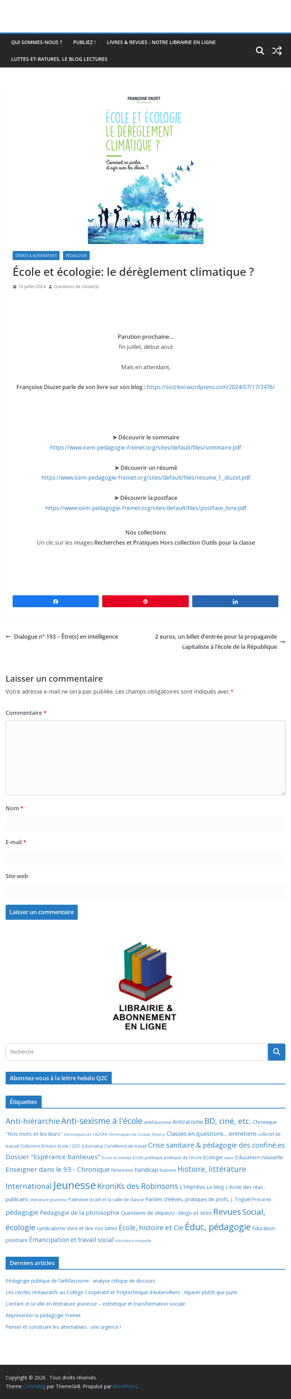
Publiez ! (84, 42)
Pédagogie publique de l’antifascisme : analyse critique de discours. (81, 1280)
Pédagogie (76, 255)
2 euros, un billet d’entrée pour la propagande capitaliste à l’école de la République (220, 642)
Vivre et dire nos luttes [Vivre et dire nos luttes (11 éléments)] (92, 1228)
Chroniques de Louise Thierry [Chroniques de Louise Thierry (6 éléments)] (137, 1134)
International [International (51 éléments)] (29, 1186)
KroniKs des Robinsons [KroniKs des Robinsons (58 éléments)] (137, 1186)
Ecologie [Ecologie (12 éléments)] (213, 1157)
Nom (14, 808)
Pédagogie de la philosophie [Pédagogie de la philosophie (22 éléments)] (79, 1212)
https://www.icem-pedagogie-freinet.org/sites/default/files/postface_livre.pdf (146, 508)
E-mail (16, 842)
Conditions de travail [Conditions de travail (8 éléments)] (125, 1146)
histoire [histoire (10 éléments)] (168, 1170)
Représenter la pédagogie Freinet (43, 1315)
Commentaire (26, 713)
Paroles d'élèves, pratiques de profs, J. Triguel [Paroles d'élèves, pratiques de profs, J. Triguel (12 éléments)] (198, 1199)
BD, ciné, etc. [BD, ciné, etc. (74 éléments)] (228, 1120)
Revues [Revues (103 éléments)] (227, 1211)
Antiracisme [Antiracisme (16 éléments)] (188, 1122)
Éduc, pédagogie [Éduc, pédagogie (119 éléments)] (218, 1227)
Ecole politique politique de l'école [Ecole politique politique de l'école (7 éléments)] (167, 1158)
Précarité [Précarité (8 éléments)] (261, 1200)
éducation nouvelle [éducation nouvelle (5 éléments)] (133, 1240)
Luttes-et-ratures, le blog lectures (59, 59)
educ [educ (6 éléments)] (229, 1157)
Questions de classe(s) (76, 286)
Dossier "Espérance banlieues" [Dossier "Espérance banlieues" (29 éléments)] (53, 1156)
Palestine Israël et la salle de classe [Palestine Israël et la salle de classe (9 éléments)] (106, 1199)
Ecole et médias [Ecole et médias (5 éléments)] (116, 1157)
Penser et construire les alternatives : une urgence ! (63, 1326)
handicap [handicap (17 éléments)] (146, 1170)
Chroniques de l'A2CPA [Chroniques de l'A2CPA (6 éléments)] (85, 1134)
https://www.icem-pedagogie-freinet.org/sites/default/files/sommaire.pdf (145, 447)
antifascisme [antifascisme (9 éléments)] (157, 1122)
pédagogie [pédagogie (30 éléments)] (22, 1212)
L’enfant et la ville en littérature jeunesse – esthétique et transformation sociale (95, 1303)
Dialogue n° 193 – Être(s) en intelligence (62, 636)
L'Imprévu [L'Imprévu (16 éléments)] (192, 1187)
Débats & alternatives (36, 255)
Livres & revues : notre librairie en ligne (161, 42)
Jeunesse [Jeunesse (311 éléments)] (74, 1185)
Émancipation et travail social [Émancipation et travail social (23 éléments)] (71, 1240)
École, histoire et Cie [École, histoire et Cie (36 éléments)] (151, 1227)
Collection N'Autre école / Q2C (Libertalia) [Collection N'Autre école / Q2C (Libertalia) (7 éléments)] (61, 1146)
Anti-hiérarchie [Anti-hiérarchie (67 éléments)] (33, 1120)
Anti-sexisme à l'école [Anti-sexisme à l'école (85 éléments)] (102, 1120)
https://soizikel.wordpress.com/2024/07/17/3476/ (211, 387)
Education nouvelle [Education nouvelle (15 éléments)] (259, 1157)
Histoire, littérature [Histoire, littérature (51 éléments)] (212, 1169)
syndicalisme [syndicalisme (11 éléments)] (51, 1228)
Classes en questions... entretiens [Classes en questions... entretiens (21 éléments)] (212, 1133)
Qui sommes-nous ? (36, 42)
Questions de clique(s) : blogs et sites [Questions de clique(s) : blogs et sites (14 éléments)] (166, 1212)
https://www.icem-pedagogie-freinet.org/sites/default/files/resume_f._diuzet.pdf (145, 477)
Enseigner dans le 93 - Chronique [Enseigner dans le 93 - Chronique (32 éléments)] (58, 1169)
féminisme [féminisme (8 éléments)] (122, 1170)
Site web (17, 876)
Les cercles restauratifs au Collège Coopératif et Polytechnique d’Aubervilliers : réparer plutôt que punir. (122, 1292)
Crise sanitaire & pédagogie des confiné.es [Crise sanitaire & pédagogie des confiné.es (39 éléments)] (216, 1145)
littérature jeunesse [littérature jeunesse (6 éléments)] (48, 1199)
